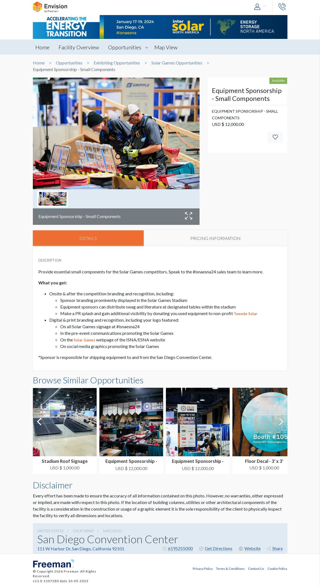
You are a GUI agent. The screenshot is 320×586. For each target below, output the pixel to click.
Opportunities (125, 47)
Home (43, 47)
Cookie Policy (277, 568)
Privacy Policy (203, 568)
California (83, 531)
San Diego (112, 531)
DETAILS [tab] (88, 238)
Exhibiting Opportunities (117, 63)
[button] (261, 7)
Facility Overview (79, 47)
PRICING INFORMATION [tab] (215, 238)
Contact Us (256, 568)
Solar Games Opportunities (176, 63)
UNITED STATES (50, 531)
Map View (166, 47)
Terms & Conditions (230, 568)
